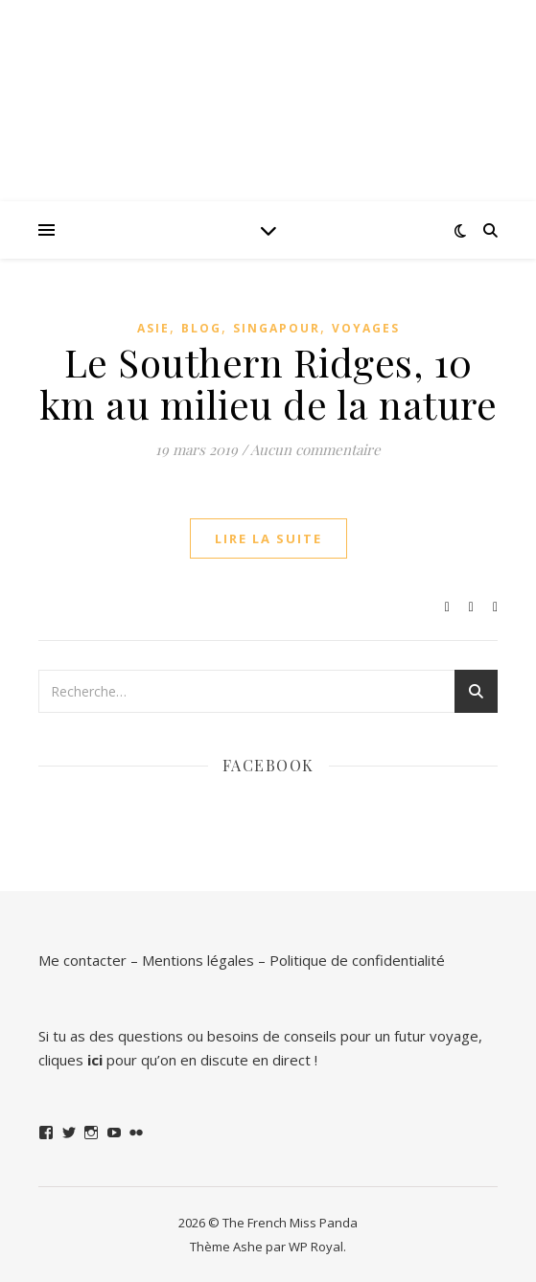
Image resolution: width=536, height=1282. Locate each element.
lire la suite (268, 538)
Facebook (268, 765)
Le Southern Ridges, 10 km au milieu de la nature (268, 382)
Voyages (366, 328)
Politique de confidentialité (357, 960)
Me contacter (82, 960)
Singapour (276, 328)
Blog (201, 328)
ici (95, 1059)
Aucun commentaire (315, 449)
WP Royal (316, 1246)
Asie (153, 328)
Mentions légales (198, 960)
